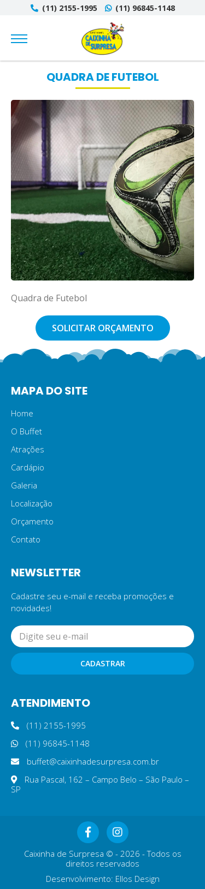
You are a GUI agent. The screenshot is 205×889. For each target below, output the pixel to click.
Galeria (24, 485)
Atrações (27, 449)
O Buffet (26, 431)
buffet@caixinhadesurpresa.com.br (85, 761)
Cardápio (27, 467)
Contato (25, 539)
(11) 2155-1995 (64, 8)
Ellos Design (137, 878)
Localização (31, 503)
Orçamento (32, 521)
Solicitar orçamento (103, 328)
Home (22, 413)
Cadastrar (102, 663)
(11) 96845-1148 (140, 8)
